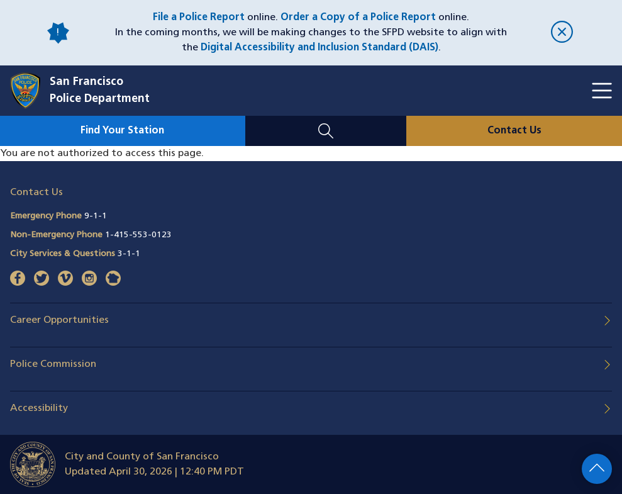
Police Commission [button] (53, 364)
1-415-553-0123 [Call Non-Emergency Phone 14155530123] (138, 235)
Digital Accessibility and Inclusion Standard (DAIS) (319, 48)
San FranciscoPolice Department (100, 90)
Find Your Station (122, 131)
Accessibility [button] (39, 408)
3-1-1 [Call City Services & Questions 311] (129, 254)
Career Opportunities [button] (59, 320)
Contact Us (514, 131)
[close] (562, 33)
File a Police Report (199, 18)
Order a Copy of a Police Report (358, 18)
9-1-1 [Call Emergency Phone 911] (95, 216)
